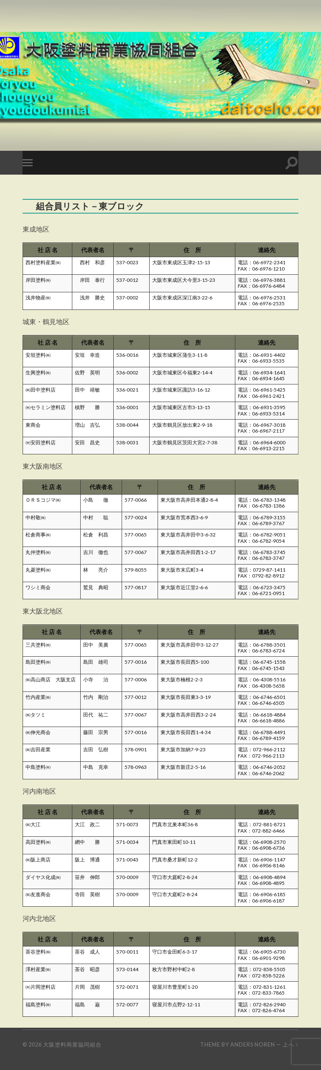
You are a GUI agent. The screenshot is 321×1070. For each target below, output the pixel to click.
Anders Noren (252, 1044)
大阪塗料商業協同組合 (72, 1044)
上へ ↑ (290, 1044)
